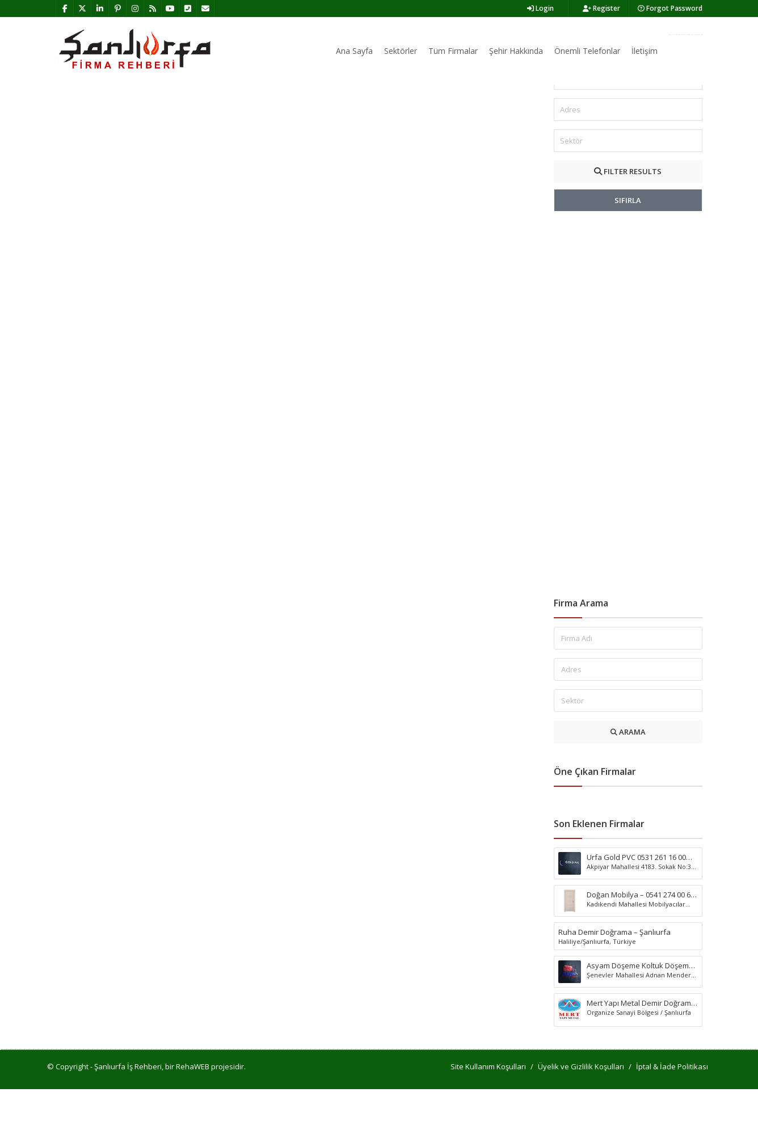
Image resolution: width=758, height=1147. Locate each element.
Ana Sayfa (354, 50)
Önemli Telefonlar (587, 50)
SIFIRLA (627, 258)
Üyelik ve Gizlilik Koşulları (581, 1124)
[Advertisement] (628, 462)
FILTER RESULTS (628, 229)
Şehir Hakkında (516, 50)
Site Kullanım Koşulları (488, 1124)
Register (601, 8)
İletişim (644, 50)
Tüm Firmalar (453, 50)
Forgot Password (670, 8)
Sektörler (400, 50)
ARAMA (628, 790)
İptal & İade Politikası (672, 1124)
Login (540, 8)
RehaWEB (192, 1124)
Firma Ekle (685, 34)
